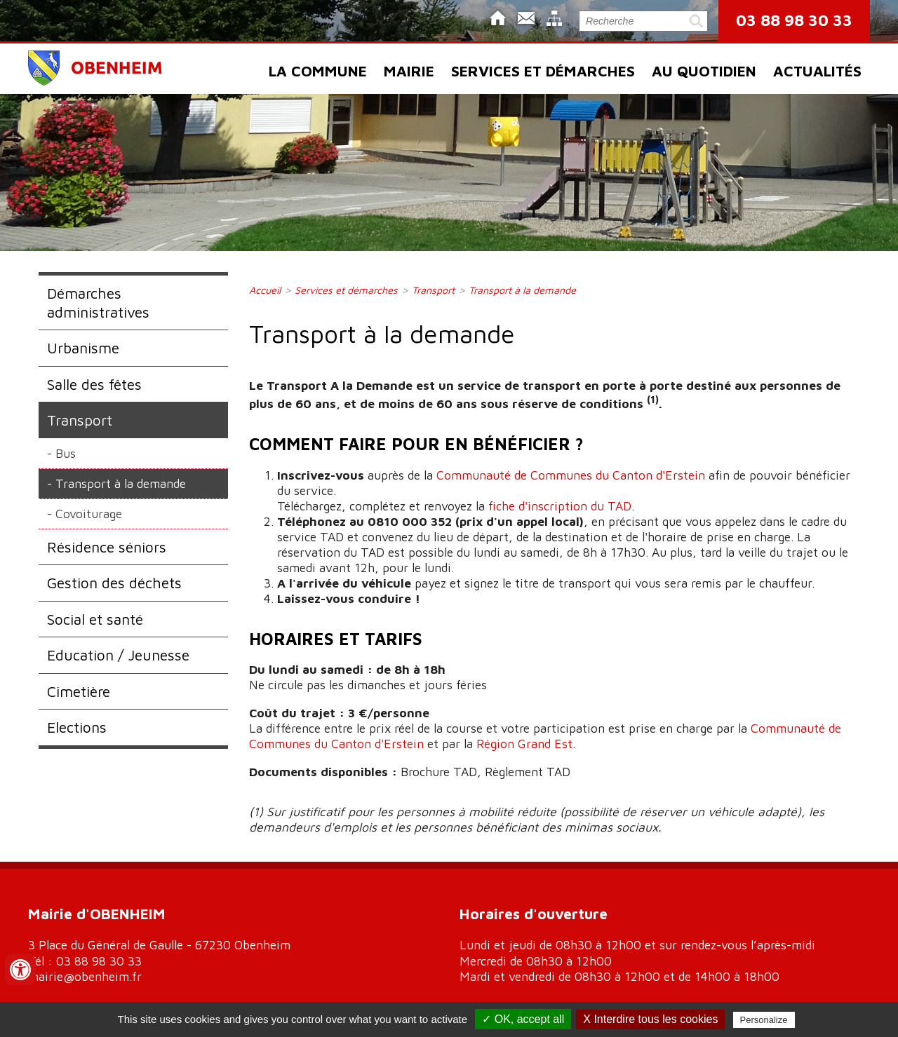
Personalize (764, 1020)
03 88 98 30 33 (794, 20)
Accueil (265, 290)
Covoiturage (88, 513)
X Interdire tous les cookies (650, 1019)
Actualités (817, 70)
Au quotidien (704, 70)
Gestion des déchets (114, 582)
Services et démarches (543, 70)
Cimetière (78, 691)
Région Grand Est (524, 743)
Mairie (409, 70)
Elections (77, 727)
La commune (318, 70)
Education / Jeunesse (118, 654)
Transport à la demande (120, 483)
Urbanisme (83, 347)
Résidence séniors (106, 546)
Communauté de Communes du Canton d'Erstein (570, 475)
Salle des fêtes (94, 384)
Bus (65, 453)
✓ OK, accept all (523, 1019)
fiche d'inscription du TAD (559, 506)
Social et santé (95, 619)
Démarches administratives (98, 302)
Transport (79, 420)
